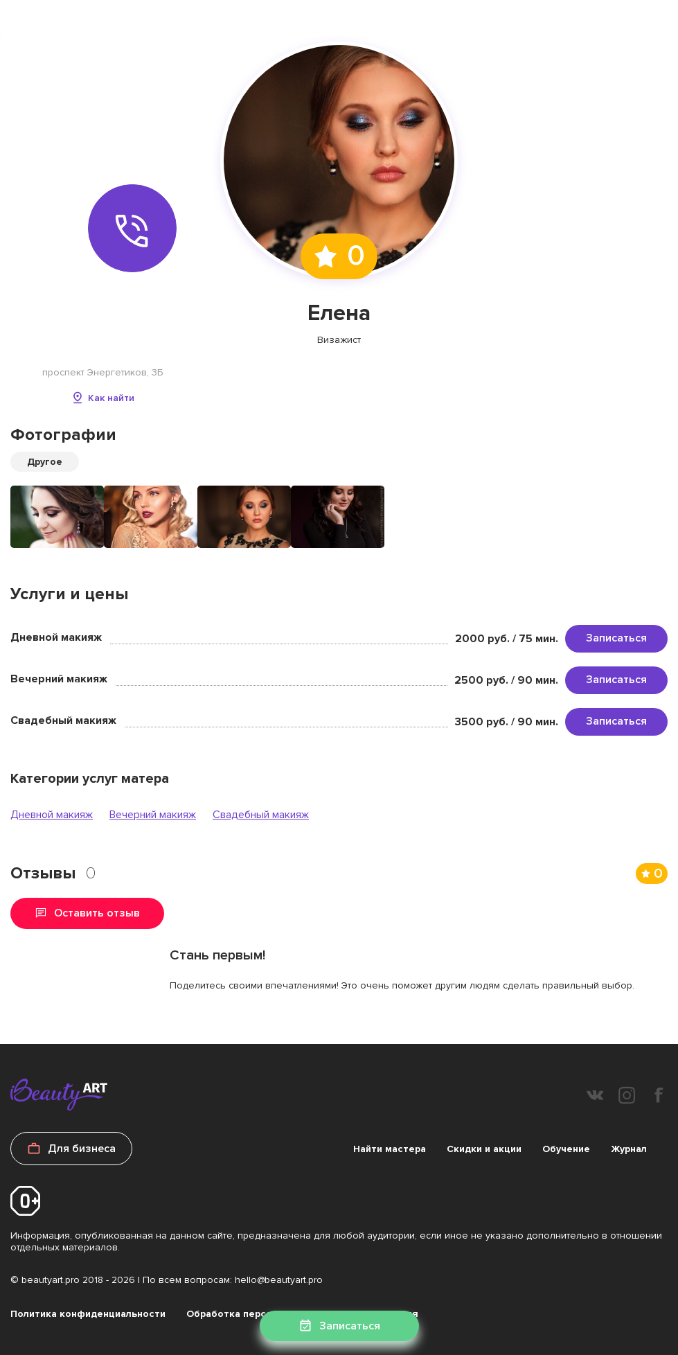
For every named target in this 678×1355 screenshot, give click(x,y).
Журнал (629, 1149)
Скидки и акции (484, 1149)
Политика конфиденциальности (88, 1314)
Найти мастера (389, 1149)
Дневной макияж (51, 815)
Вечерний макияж (152, 815)
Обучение (566, 1149)
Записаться (616, 638)
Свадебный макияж (261, 815)
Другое (44, 462)
